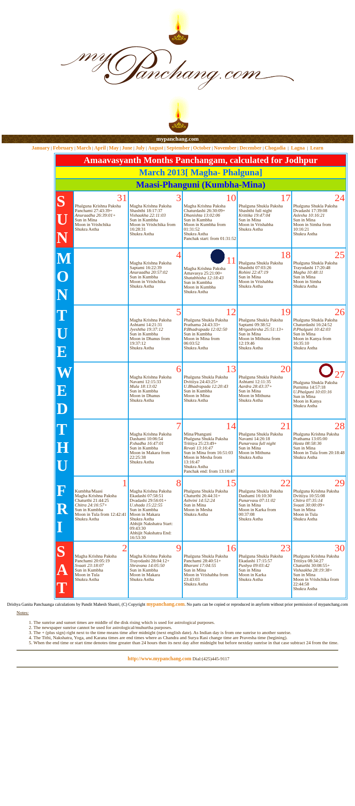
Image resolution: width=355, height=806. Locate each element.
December (251, 148)
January (41, 148)
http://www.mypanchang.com (159, 659)
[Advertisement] (29, 67)
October (202, 148)
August (155, 148)
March (83, 148)
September (178, 148)
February (63, 148)
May (114, 148)
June (127, 148)
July (140, 148)
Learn (316, 148)
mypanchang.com (177, 139)
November (225, 148)
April (100, 148)
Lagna (298, 148)
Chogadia (275, 148)
